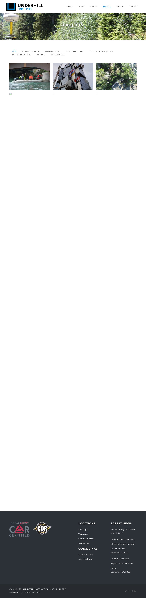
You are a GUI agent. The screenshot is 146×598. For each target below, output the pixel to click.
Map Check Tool (85, 559)
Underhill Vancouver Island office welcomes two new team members (123, 544)
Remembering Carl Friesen (123, 529)
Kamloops (83, 529)
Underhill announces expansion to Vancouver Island (122, 563)
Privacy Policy (31, 592)
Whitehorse (83, 543)
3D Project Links (85, 554)
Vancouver (83, 534)
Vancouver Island (86, 538)
